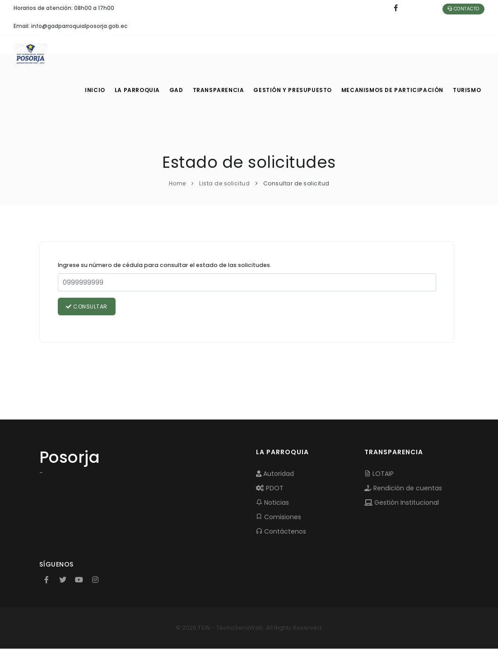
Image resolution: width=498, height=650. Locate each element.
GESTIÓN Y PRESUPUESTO (296, 90)
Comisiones (278, 517)
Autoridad (275, 474)
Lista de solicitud (224, 183)
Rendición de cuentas (403, 488)
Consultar (87, 307)
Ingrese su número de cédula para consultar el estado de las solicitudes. (164, 265)
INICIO (94, 90)
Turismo (466, 90)
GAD (179, 90)
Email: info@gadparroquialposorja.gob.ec (70, 26)
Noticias (272, 503)
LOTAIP (379, 474)
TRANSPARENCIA (223, 90)
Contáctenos (281, 532)
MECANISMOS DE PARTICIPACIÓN (393, 90)
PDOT (270, 488)
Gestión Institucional (401, 503)
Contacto (463, 8)
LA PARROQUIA (137, 90)
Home (177, 183)
